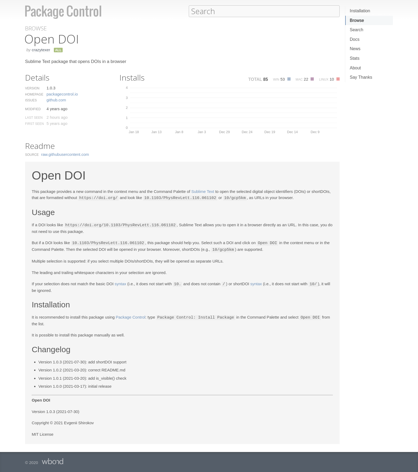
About (355, 68)
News (355, 48)
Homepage (34, 94)
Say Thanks (361, 77)
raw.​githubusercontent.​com (65, 154)
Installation (360, 11)
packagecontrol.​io (62, 94)
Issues (31, 100)
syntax (120, 282)
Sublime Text (202, 191)
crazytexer (41, 49)
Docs (354, 39)
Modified (33, 109)
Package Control (130, 316)
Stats (354, 58)
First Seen (34, 123)
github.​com (56, 99)
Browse (357, 20)
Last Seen (34, 117)
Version (32, 88)
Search (356, 29)
